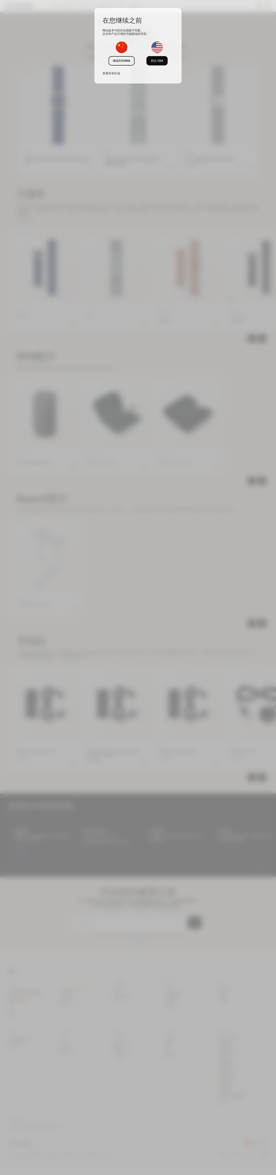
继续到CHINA (121, 60)
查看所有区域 (111, 73)
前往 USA (157, 60)
